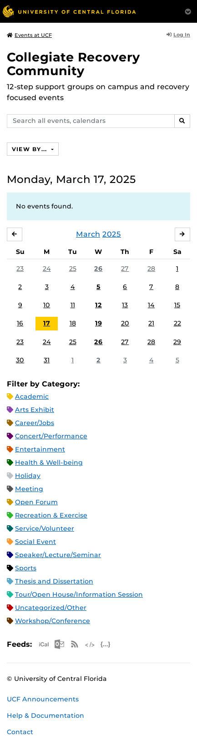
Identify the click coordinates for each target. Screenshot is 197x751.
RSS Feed (74, 644)
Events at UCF (29, 35)
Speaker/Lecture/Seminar (58, 555)
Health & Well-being (49, 462)
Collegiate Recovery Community (73, 64)
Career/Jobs (34, 423)
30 (20, 360)
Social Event (35, 542)
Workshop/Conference (52, 621)
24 (47, 268)
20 (125, 323)
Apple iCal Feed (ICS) (43, 644)
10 (46, 305)
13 (125, 305)
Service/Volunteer (44, 528)
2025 (111, 234)
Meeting (29, 489)
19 (98, 323)
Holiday (27, 476)
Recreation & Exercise (51, 515)
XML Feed (90, 644)
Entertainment (40, 449)
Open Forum (36, 502)
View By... (30, 149)
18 (73, 323)
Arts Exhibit (34, 410)
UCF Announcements (43, 699)
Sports (25, 568)
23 (20, 268)
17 (46, 323)
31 (47, 360)
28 (151, 268)
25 (72, 268)
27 (125, 268)
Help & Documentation (45, 715)
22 (177, 323)
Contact (20, 732)
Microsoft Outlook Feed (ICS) (59, 644)
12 (98, 305)
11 (73, 305)
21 (151, 323)
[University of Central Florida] (69, 11)
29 (177, 342)
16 (20, 323)
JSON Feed (105, 644)
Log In (178, 34)
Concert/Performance (51, 436)
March (88, 234)
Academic (32, 396)
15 (177, 305)
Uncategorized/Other (50, 608)
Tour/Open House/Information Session (79, 594)
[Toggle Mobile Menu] (188, 10)
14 (151, 305)
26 (98, 268)
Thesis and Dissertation (54, 581)
